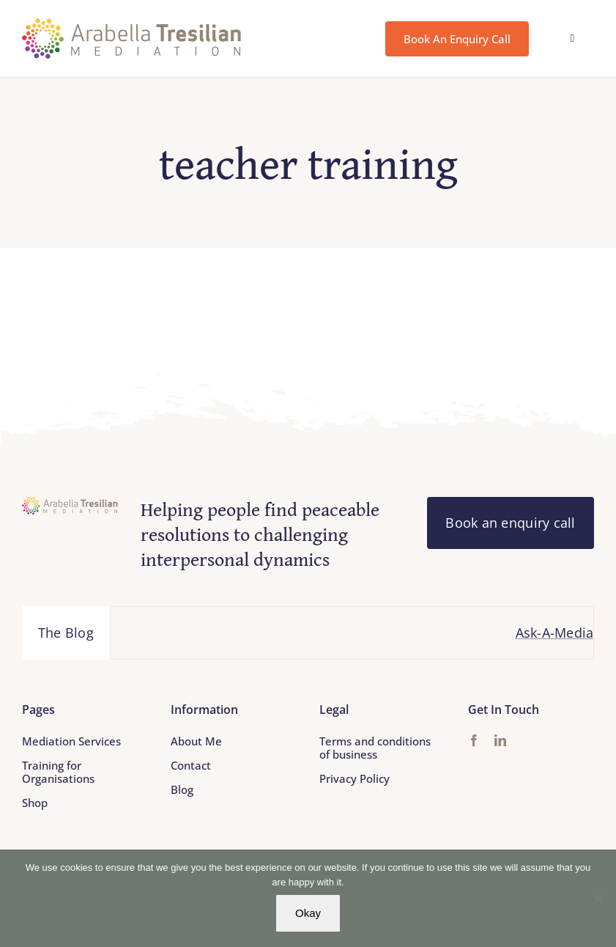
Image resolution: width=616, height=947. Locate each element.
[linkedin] (500, 740)
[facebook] (474, 740)
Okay (308, 913)
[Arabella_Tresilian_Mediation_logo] (132, 25)
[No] (597, 898)
